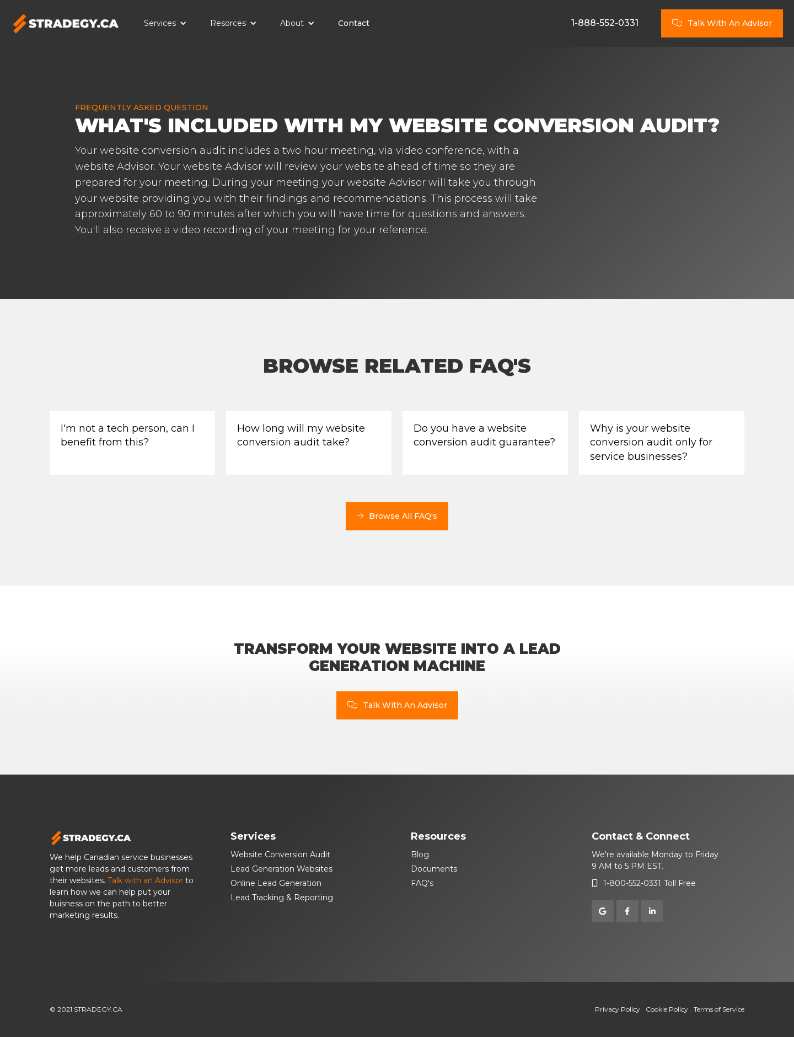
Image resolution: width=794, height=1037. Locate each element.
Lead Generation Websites (281, 869)
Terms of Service (719, 1009)
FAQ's (422, 883)
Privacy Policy (617, 1009)
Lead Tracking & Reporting (281, 897)
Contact (353, 23)
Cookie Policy (667, 1009)
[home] (66, 24)
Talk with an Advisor (145, 880)
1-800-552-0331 (632, 883)
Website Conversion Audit (280, 854)
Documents (434, 869)
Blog (420, 854)
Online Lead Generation (275, 883)
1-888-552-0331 (605, 23)
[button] (165, 24)
